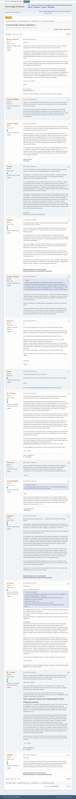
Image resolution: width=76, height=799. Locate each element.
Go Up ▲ (70, 797)
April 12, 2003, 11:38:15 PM (29, 462)
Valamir (9, 166)
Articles (37, 7)
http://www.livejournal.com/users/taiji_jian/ (34, 269)
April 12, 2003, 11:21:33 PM (29, 393)
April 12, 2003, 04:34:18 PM (29, 166)
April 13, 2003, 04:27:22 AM (29, 583)
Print (68, 34)
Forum (43, 7)
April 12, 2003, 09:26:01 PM (29, 320)
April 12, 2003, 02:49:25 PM (29, 99)
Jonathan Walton (13, 481)
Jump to (46, 786)
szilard (9, 371)
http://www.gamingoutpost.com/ (32, 443)
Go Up (7, 779)
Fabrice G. (10, 321)
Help (57, 797)
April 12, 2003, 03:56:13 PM (29, 123)
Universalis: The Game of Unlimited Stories (34, 214)
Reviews (51, 7)
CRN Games (26, 161)
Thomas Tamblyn (13, 99)
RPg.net (38, 111)
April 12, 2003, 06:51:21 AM (29, 39)
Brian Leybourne (13, 39)
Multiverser (31, 455)
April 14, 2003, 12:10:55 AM (29, 672)
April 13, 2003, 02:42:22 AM (29, 481)
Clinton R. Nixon (12, 123)
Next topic (67, 29)
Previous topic (58, 29)
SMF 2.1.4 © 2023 (8, 797)
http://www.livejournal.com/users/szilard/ (40, 387)
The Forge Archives (14, 6)
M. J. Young (11, 393)
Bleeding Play (27, 510)
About (30, 7)
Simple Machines (16, 797)
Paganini (10, 220)
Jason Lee (10, 462)
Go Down (8, 34)
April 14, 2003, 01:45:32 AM (29, 754)
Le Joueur (10, 583)
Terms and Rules (63, 797)
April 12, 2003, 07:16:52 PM (29, 219)
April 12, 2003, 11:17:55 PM (29, 371)
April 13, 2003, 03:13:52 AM (29, 515)
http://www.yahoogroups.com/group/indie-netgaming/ (37, 271)
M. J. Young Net (27, 457)
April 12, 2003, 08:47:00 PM (29, 276)
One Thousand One (29, 508)
